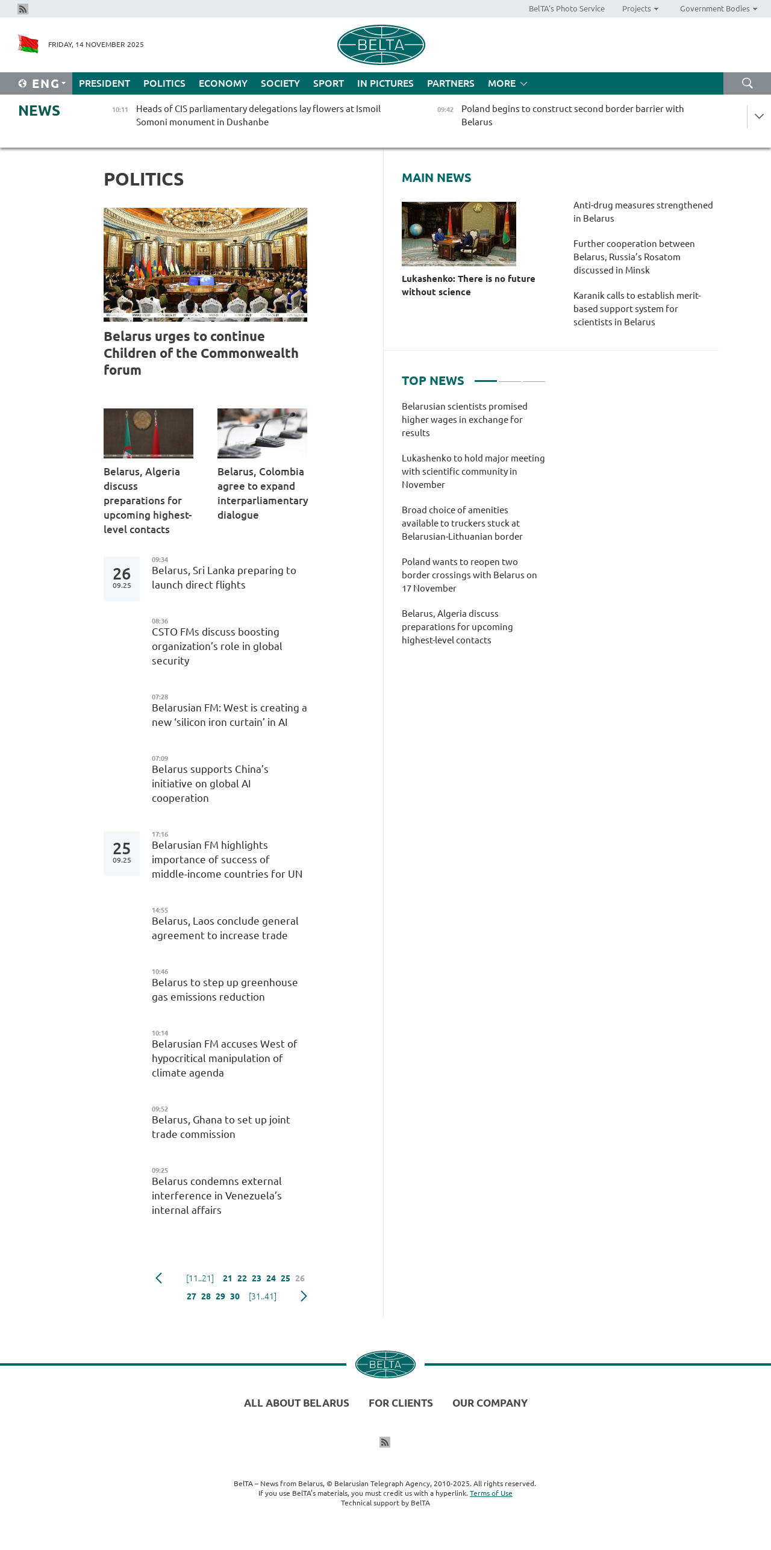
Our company (490, 1402)
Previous (158, 1278)
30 (235, 1296)
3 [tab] (534, 376)
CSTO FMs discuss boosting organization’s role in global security (217, 646)
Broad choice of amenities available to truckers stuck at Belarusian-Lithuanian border (462, 523)
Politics (164, 83)
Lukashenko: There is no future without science (468, 285)
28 (206, 1296)
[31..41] (262, 1296)
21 (228, 1278)
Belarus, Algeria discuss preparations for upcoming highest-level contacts (148, 500)
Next (304, 1296)
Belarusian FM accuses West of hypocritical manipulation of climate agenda (225, 1058)
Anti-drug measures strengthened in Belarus (643, 211)
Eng (46, 83)
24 (271, 1278)
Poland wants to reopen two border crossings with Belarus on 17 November (469, 575)
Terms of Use (491, 1493)
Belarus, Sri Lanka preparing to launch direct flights (224, 577)
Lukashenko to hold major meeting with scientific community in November (473, 471)
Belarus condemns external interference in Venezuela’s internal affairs (217, 1195)
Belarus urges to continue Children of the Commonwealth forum (201, 352)
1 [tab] (486, 376)
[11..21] (200, 1278)
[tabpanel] (474, 529)
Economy (223, 83)
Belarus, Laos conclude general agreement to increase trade (225, 928)
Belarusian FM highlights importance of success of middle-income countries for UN (228, 859)
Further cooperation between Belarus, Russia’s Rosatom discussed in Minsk (634, 257)
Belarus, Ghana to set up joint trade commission (221, 1127)
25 (285, 1278)
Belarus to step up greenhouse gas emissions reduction (225, 989)
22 (242, 1278)
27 (191, 1296)
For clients (401, 1402)
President (104, 83)
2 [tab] (510, 376)
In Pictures (385, 83)
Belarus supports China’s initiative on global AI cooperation (210, 783)
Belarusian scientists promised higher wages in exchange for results (465, 419)
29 (220, 1296)
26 (300, 1278)
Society (280, 83)
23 (256, 1278)
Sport (328, 83)
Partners (451, 83)
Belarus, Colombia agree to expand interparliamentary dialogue (262, 493)
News (39, 110)
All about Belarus (296, 1402)
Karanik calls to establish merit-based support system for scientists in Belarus (637, 308)
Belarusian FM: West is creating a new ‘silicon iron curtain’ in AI (229, 715)
